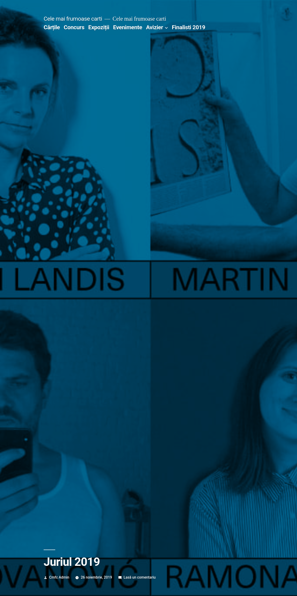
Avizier (154, 27)
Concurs (74, 27)
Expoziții (98, 27)
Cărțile (52, 27)
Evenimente (127, 27)
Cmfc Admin (59, 577)
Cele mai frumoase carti (73, 18)
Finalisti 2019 (188, 27)
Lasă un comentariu (140, 577)
